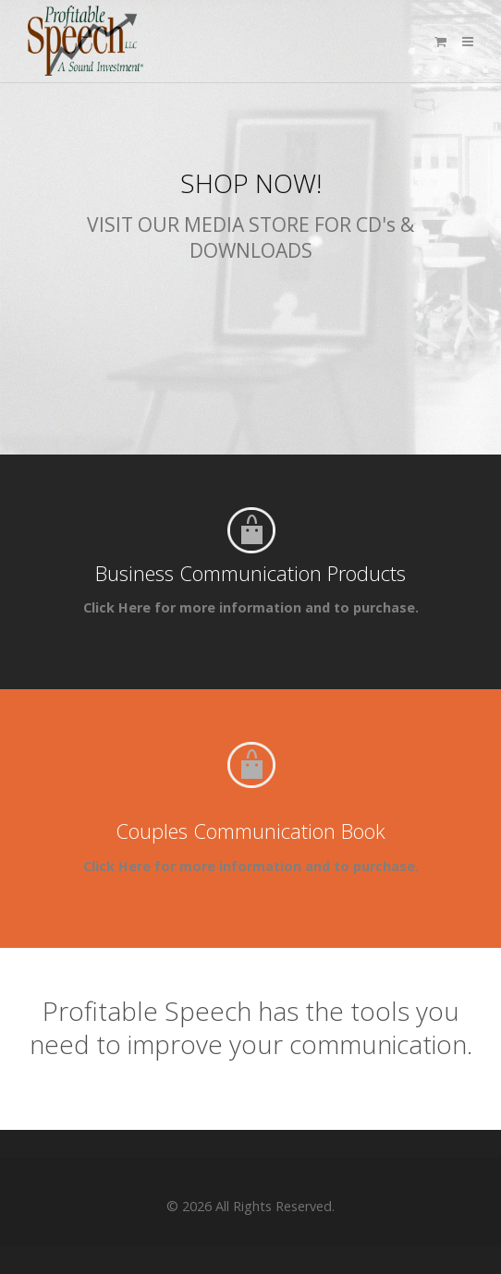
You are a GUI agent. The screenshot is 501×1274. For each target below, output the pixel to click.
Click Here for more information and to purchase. (251, 607)
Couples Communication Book (250, 830)
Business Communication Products (250, 573)
